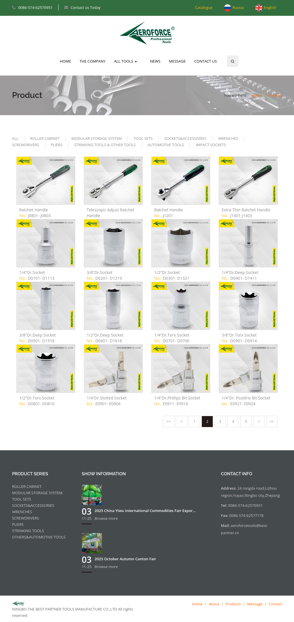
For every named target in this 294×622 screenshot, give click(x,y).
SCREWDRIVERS (25, 144)
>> (272, 421)
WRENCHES (228, 138)
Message (254, 603)
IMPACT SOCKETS (211, 144)
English (270, 7)
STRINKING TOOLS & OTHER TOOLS (105, 144)
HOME (65, 61)
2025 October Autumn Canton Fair (125, 558)
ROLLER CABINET (45, 138)
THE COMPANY (92, 61)
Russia (238, 7)
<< (169, 421)
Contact (275, 603)
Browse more (106, 518)
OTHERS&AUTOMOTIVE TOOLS (38, 537)
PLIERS (57, 144)
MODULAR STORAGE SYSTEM (96, 138)
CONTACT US (205, 61)
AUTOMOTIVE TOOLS (166, 144)
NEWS (155, 61)
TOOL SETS (143, 138)
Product (275, 95)
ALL (15, 138)
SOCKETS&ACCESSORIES (185, 138)
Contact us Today (85, 7)
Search (232, 61)
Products (233, 603)
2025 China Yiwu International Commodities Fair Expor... (145, 510)
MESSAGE (177, 61)
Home (257, 95)
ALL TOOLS (125, 61)
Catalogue (203, 7)
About (214, 603)
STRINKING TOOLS (28, 530)
